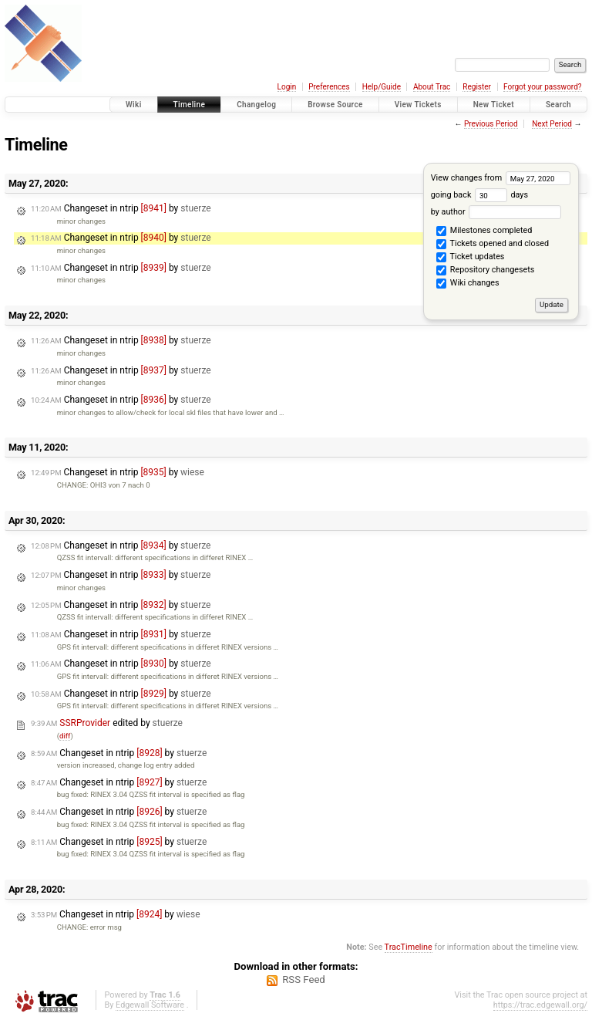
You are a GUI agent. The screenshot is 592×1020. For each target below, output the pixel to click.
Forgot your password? (542, 87)
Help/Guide (381, 87)
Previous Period (491, 124)
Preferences (328, 87)
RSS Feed (303, 979)
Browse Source (335, 104)
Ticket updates (470, 257)
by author (496, 212)
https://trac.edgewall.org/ (540, 1005)
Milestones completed (484, 231)
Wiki (134, 104)
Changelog (256, 104)
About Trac (431, 87)
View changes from (500, 178)
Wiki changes (467, 284)
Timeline (189, 104)
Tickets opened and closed (492, 244)
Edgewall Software (150, 1005)
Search (558, 104)
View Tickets (418, 104)
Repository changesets (485, 270)
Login (287, 87)
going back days (479, 195)
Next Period (552, 124)
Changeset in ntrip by (121, 208)
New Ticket (493, 104)
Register (476, 87)
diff (65, 735)
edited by (107, 723)
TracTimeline (408, 947)
